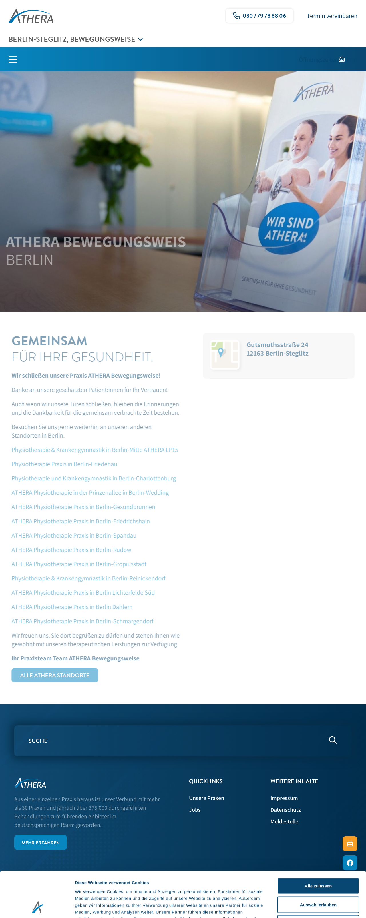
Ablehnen (318, 880)
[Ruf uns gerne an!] (259, 16)
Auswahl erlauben (318, 861)
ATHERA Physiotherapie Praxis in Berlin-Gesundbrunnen (81, 507)
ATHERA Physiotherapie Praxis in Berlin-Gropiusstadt (76, 564)
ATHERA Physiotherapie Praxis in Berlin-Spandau (71, 535)
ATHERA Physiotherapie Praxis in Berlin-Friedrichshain (78, 521)
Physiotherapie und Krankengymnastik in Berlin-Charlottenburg (91, 478)
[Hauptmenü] (17, 59)
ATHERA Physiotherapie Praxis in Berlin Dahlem (70, 607)
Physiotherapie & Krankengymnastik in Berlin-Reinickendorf (86, 578)
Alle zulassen (318, 843)
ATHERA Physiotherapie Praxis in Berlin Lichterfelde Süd (81, 592)
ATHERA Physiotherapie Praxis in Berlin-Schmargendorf (80, 621)
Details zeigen (304, 906)
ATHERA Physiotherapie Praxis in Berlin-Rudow (69, 550)
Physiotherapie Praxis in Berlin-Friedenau (62, 464)
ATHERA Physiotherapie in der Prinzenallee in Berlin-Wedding (87, 492)
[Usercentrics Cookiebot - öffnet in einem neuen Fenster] (37, 907)
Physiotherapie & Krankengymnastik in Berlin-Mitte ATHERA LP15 (92, 450)
